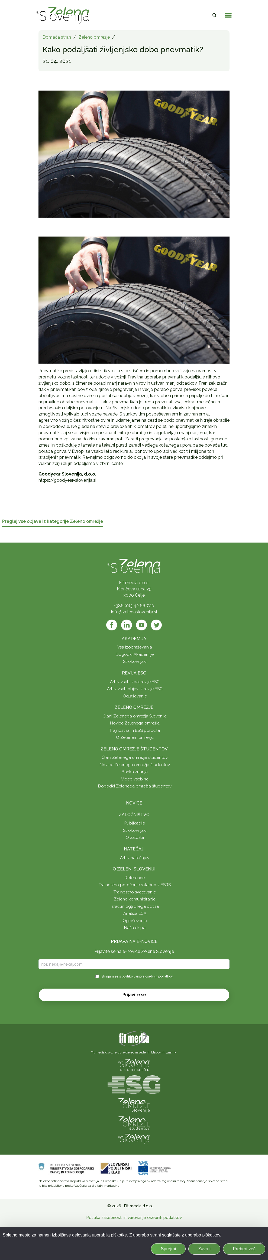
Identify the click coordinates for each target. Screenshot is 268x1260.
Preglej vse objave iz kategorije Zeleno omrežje (52, 521)
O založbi (135, 837)
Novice (134, 803)
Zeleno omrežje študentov (134, 749)
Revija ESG (134, 673)
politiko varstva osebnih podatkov (147, 976)
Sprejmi (168, 1248)
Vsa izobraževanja (134, 647)
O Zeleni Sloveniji (134, 869)
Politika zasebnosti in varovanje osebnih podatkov (134, 1217)
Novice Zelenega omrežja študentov (135, 764)
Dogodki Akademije (135, 654)
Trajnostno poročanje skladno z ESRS (135, 884)
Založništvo (134, 814)
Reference (135, 877)
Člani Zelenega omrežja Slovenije (135, 716)
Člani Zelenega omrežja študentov (135, 757)
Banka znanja (135, 771)
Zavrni (204, 1248)
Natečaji (134, 849)
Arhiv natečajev (134, 857)
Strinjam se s (137, 976)
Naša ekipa (135, 927)
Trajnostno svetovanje (135, 892)
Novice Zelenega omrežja (135, 723)
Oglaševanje (135, 696)
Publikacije (134, 823)
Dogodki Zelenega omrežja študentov (135, 786)
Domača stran (57, 37)
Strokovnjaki (135, 661)
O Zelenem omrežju (135, 737)
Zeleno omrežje (94, 37)
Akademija (134, 638)
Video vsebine (134, 779)
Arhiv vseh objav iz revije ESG (135, 688)
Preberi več (244, 1248)
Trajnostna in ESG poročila (134, 730)
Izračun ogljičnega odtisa (135, 906)
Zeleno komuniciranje (135, 899)
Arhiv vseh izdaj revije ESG (135, 681)
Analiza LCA (134, 913)
